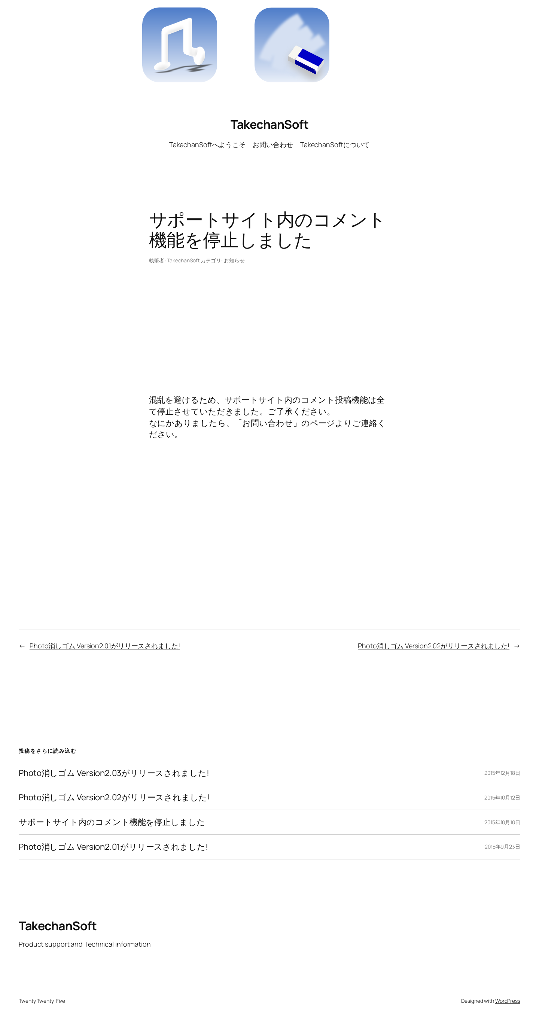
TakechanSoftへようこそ (207, 144)
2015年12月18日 (502, 772)
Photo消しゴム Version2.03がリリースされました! (114, 773)
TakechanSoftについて (335, 144)
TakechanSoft (269, 124)
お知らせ (234, 260)
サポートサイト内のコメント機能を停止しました (112, 822)
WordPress (507, 1000)
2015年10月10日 (502, 822)
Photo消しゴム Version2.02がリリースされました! (433, 645)
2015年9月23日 (502, 846)
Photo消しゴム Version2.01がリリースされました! (105, 645)
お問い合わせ (273, 144)
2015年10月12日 (502, 797)
